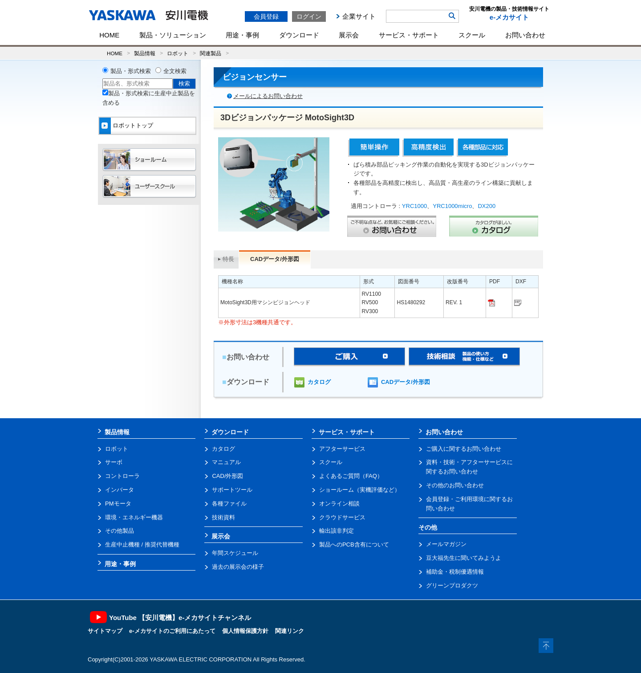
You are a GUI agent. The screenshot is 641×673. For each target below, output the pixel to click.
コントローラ (122, 476)
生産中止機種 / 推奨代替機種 (142, 544)
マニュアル (226, 462)
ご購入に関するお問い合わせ (463, 448)
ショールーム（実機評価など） (359, 489)
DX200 (486, 206)
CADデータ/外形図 (405, 382)
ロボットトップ (133, 125)
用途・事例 (242, 35)
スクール (471, 35)
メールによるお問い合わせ (268, 96)
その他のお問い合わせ (455, 485)
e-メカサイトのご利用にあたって (172, 631)
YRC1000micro (452, 206)
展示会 (349, 35)
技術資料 (223, 517)
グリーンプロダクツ (452, 585)
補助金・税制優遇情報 (455, 571)
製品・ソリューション (172, 35)
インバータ (119, 489)
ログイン (308, 16)
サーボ (113, 462)
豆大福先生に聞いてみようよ (463, 558)
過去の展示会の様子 (238, 566)
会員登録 (266, 16)
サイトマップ (105, 631)
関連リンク (289, 631)
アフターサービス (342, 448)
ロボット (177, 53)
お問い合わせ (525, 35)
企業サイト (359, 16)
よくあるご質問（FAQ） (351, 476)
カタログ (319, 382)
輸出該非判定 (336, 530)
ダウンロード (299, 35)
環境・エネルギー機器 (134, 517)
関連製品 (210, 53)
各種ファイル (229, 503)
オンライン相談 (339, 503)
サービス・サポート (409, 35)
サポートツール (232, 489)
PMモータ (118, 503)
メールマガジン (446, 544)
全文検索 (175, 71)
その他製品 (119, 530)
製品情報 (144, 53)
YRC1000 (414, 206)
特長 (228, 259)
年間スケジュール (235, 553)
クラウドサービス (342, 517)
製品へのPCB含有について (354, 544)
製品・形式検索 (130, 71)
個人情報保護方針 (245, 631)
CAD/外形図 (227, 476)
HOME (109, 35)
